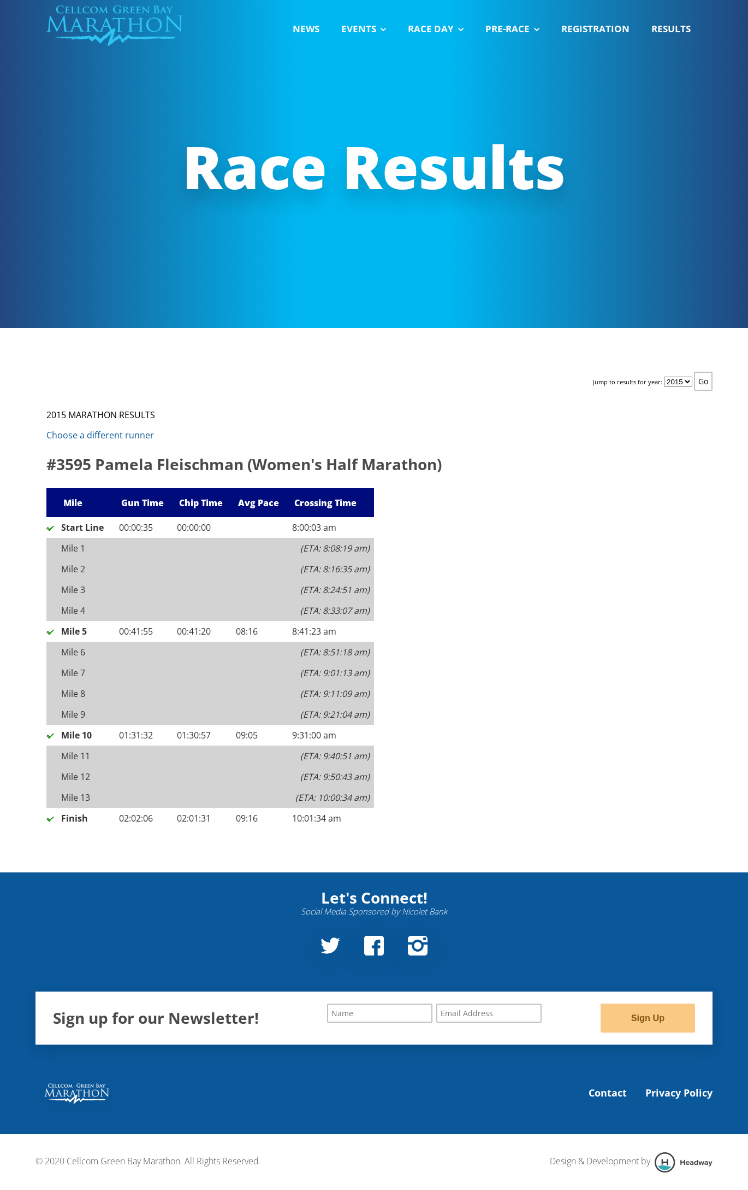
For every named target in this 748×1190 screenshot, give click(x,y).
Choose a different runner (100, 435)
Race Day (436, 28)
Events (363, 28)
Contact (608, 1093)
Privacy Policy (679, 1093)
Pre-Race (512, 28)
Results (671, 28)
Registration (595, 28)
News (306, 28)
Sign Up (647, 1018)
